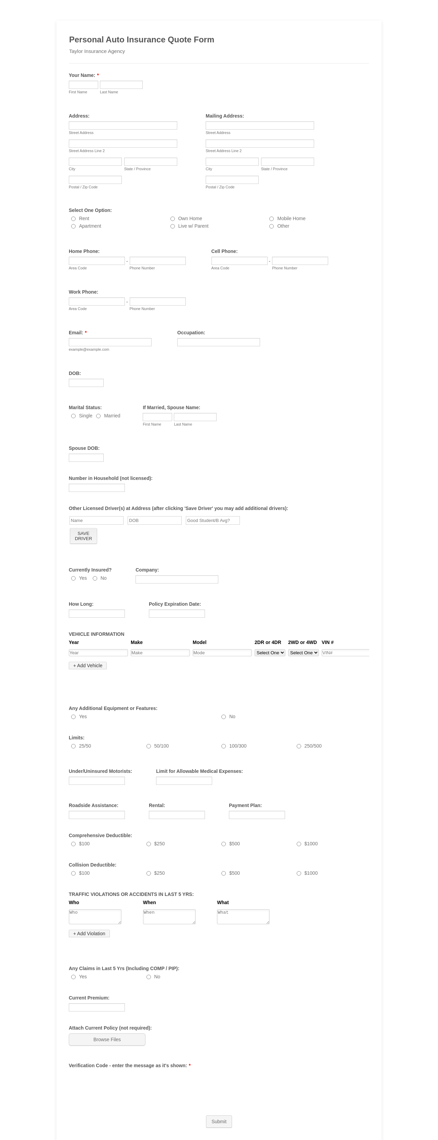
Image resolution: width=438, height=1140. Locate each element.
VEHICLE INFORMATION (96, 634)
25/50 (85, 731)
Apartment (90, 226)
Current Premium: (89, 976)
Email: (78, 332)
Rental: (157, 790)
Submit (219, 1100)
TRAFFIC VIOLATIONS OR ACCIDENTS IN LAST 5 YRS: (131, 879)
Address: (79, 116)
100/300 (238, 731)
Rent (84, 218)
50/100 (161, 731)
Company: (147, 570)
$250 (159, 829)
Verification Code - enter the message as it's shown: (130, 1044)
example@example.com (89, 349)
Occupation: (191, 332)
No (104, 578)
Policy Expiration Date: (175, 604)
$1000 (311, 829)
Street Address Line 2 (87, 151)
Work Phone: (83, 292)
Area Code (78, 268)
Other (283, 226)
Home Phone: (84, 251)
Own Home (190, 218)
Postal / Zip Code (83, 187)
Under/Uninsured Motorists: (100, 756)
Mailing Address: (225, 116)
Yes (83, 578)
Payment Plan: (245, 790)
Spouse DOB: (84, 448)
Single (85, 415)
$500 (234, 829)
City (72, 169)
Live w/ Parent (193, 226)
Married (112, 415)
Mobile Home (291, 218)
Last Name (109, 92)
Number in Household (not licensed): (111, 478)
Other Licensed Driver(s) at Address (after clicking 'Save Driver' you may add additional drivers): (178, 508)
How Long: (81, 604)
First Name (78, 92)
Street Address (81, 133)
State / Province (137, 169)
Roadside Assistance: (93, 790)
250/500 (313, 731)
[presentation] (121, 1062)
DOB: (75, 373)
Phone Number (142, 268)
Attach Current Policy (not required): (110, 1006)
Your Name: (84, 75)
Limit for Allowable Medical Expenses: (199, 756)
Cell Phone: (224, 251)
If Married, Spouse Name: (171, 407)
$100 (84, 829)
